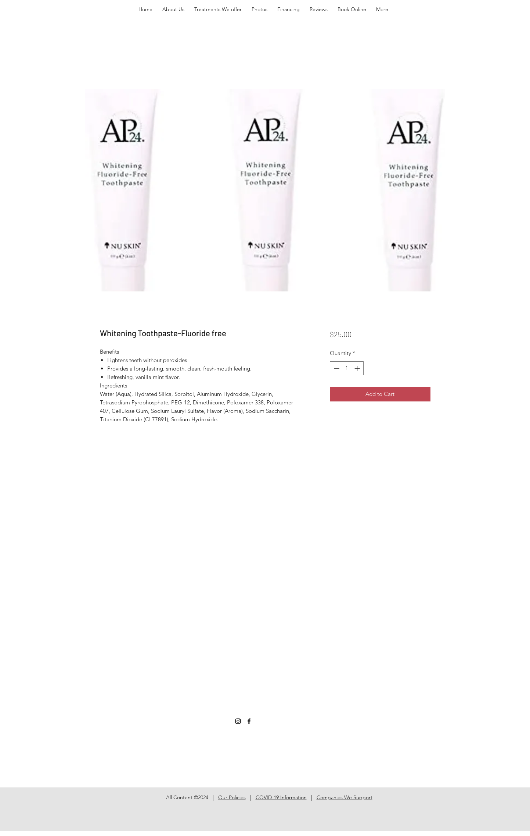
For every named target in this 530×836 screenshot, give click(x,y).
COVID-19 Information (281, 797)
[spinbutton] (347, 368)
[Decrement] (336, 368)
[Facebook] (249, 721)
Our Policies (232, 797)
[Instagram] (238, 721)
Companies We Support (344, 797)
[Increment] (358, 368)
